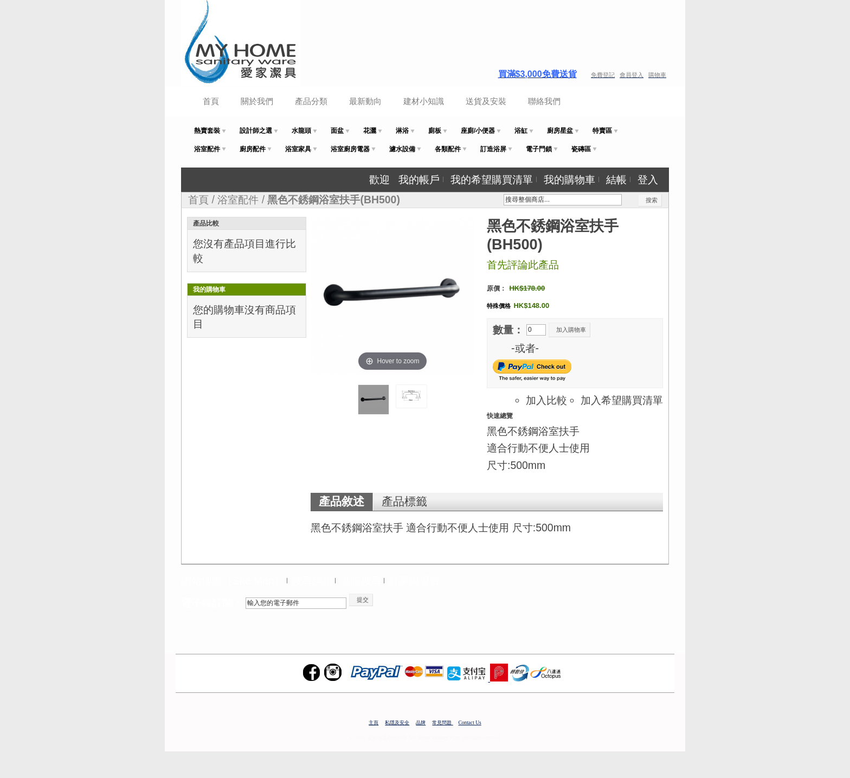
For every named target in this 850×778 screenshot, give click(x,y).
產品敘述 (341, 501)
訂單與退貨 (414, 581)
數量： (508, 329)
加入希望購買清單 (622, 400)
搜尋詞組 (312, 581)
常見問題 (442, 722)
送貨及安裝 (486, 101)
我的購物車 (569, 179)
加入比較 (546, 400)
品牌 (421, 722)
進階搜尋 (361, 581)
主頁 (373, 722)
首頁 (211, 101)
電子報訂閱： (212, 603)
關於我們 (257, 101)
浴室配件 (238, 199)
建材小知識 (423, 101)
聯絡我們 (544, 101)
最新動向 (365, 101)
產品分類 (311, 101)
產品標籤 (404, 501)
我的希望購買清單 (491, 179)
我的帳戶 (419, 179)
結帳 (616, 179)
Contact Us (470, 722)
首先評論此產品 (523, 265)
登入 (648, 179)
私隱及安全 (397, 722)
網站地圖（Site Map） (233, 581)
